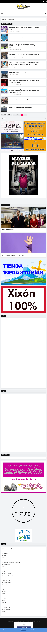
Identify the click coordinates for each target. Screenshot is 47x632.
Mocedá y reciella (7, 581)
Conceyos (5, 550)
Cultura (4, 552)
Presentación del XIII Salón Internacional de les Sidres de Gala (24, 55)
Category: (6, 23)
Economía (5, 554)
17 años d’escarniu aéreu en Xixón (18, 73)
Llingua (4, 565)
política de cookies (36, 629)
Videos (3, 388)
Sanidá (4, 599)
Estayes (3, 541)
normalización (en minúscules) (10, 228)
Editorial (5, 556)
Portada (4, 19)
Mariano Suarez (6, 574)
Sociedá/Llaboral (6, 604)
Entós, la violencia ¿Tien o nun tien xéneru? (14, 252)
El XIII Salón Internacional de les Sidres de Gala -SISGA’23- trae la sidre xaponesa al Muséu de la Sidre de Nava (24, 46)
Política (4, 595)
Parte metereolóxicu (7, 592)
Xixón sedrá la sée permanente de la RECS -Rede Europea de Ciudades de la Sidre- (22, 82)
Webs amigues (5, 451)
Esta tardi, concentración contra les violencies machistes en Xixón (22, 28)
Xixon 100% (5, 610)
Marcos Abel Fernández (8, 572)
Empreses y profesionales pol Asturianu (11, 559)
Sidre (4, 601)
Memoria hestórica (7, 579)
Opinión (5, 590)
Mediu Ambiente (6, 577)
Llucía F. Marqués (7, 570)
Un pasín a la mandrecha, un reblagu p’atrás (21, 108)
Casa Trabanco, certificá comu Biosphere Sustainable (24, 100)
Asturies (5, 547)
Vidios (3, 312)
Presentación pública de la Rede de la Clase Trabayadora (21, 37)
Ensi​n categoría (6, 561)
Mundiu (4, 583)
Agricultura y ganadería (8, 545)
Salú (4, 597)
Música (4, 586)
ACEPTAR (23, 630)
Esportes (5, 563)
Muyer (4, 588)
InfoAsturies (23, 6)
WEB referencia (6, 608)
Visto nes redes (5, 206)
